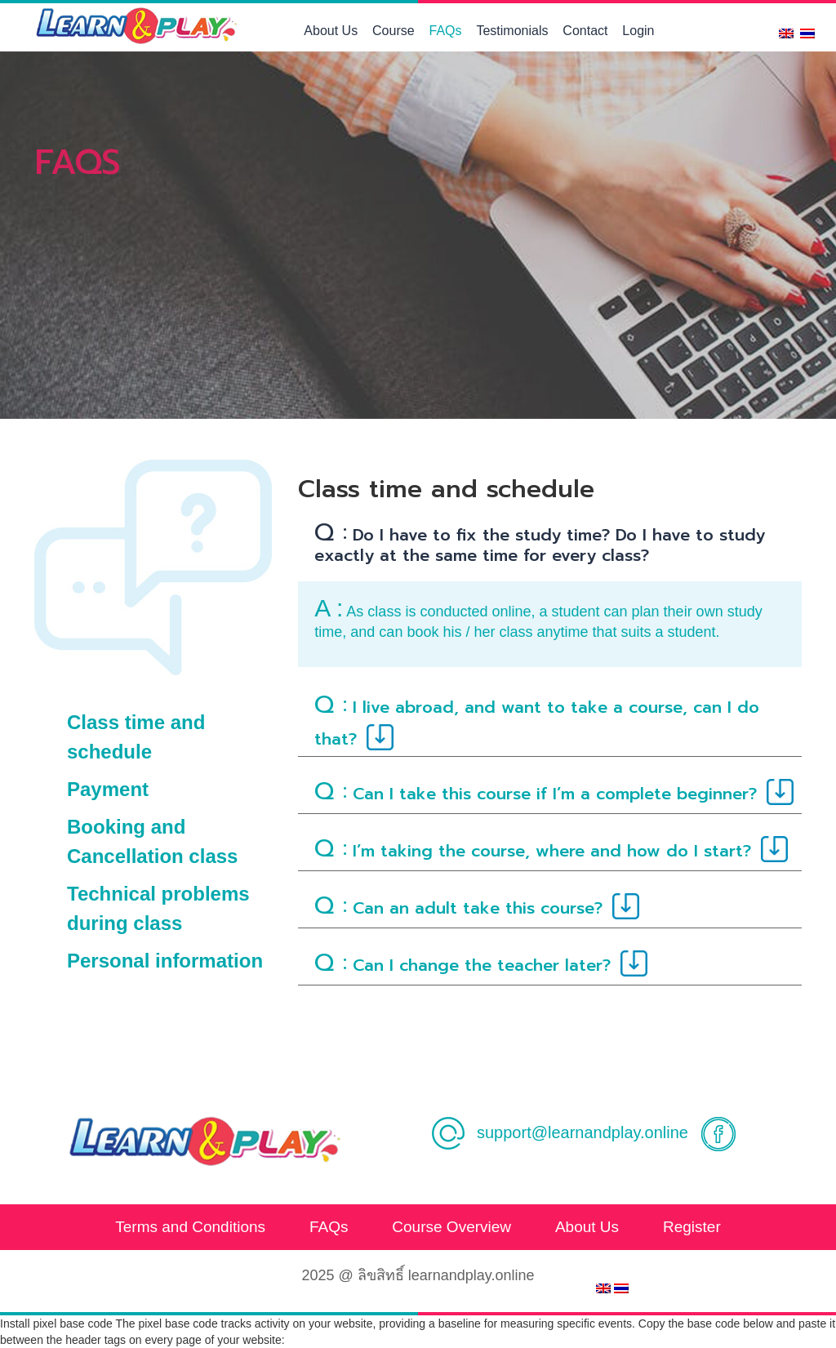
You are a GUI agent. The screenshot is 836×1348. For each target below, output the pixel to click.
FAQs (445, 31)
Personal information (165, 961)
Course (393, 31)
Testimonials (512, 31)
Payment (108, 789)
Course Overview (451, 1226)
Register (692, 1226)
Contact (585, 31)
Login (638, 31)
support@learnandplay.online (559, 1132)
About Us (331, 31)
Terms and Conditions (190, 1226)
